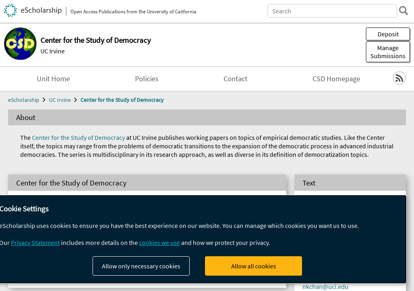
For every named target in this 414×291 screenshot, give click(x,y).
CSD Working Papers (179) (75, 261)
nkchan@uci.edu (325, 287)
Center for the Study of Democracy (122, 99)
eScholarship (23, 99)
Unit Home (53, 78)
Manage (388, 52)
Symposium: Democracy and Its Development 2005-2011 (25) (135, 244)
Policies (146, 78)
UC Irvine (52, 51)
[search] (403, 10)
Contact (235, 78)
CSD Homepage (336, 78)
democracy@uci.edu (330, 245)
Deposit (388, 34)
